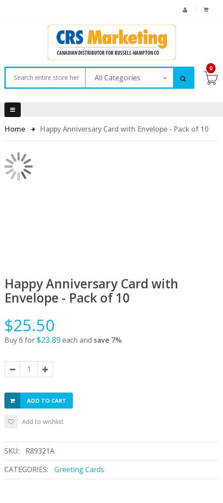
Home (15, 129)
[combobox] (45, 77)
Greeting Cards (79, 469)
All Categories (117, 78)
